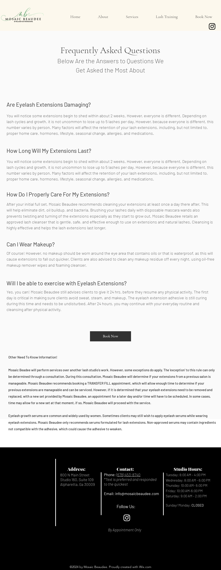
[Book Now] (110, 336)
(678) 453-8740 (128, 474)
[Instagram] (212, 26)
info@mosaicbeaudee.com (137, 493)
